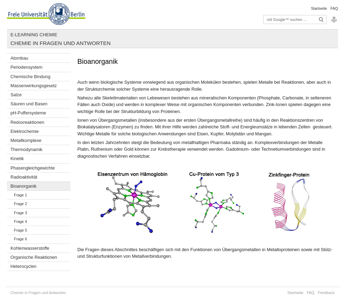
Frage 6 (20, 239)
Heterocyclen (23, 266)
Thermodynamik (26, 149)
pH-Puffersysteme (28, 112)
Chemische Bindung (30, 76)
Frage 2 (20, 204)
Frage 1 (20, 195)
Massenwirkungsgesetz (33, 85)
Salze (16, 94)
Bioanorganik (23, 186)
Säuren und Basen (28, 103)
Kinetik (17, 158)
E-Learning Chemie (33, 34)
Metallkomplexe (25, 140)
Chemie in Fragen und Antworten (60, 43)
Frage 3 (20, 213)
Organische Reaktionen (33, 257)
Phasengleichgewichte (32, 168)
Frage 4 (20, 221)
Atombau (19, 58)
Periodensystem (26, 67)
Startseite (319, 8)
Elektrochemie (24, 131)
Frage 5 (20, 230)
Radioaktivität (23, 177)
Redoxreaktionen (27, 122)
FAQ (334, 8)
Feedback (326, 293)
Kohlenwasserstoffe (29, 248)
